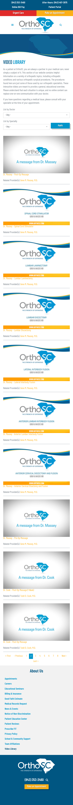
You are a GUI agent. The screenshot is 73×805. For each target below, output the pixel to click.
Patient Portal (55, 7)
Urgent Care (18, 13)
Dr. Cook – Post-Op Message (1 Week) (18, 590)
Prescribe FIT (10, 729)
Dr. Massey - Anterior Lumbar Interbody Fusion (23, 434)
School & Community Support (17, 739)
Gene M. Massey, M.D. (29, 180)
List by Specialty (10, 121)
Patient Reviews (12, 724)
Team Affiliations (12, 744)
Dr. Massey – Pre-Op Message (15, 538)
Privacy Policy (11, 734)
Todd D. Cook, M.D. (28, 596)
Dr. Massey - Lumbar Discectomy (17, 330)
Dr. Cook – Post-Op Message (15, 642)
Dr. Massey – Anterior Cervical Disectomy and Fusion (25, 486)
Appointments (11, 679)
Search (47, 780)
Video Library (10, 749)
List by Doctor (9, 109)
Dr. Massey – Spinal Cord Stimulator (18, 226)
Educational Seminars (14, 689)
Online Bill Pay (18, 7)
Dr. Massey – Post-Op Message (16, 174)
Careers (8, 684)
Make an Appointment (55, 13)
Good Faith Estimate (13, 699)
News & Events (11, 709)
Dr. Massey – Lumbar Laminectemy (18, 278)
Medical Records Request (16, 704)
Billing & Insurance (13, 694)
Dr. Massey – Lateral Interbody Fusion (19, 382)
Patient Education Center (16, 719)
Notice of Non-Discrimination (17, 714)
